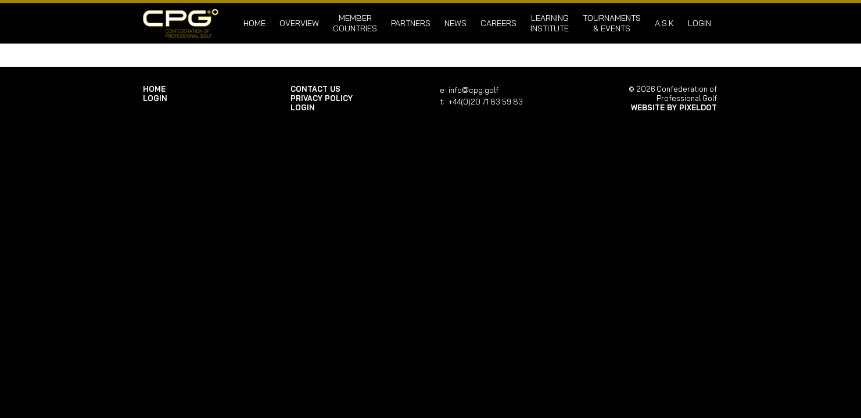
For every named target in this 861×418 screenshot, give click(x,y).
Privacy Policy (321, 98)
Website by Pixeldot (674, 107)
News (455, 23)
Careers (498, 23)
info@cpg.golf (473, 90)
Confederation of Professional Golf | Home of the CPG (180, 23)
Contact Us (315, 88)
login (699, 23)
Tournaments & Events (612, 23)
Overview (299, 23)
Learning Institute (549, 23)
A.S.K (664, 23)
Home (254, 23)
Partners (410, 23)
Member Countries (355, 23)
